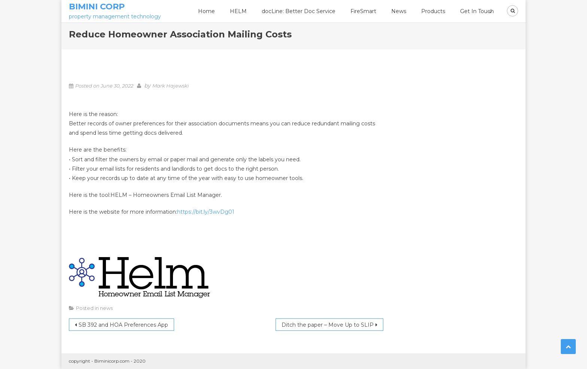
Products (433, 11)
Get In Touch (477, 11)
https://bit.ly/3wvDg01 (205, 211)
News (398, 11)
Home (206, 11)
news (106, 308)
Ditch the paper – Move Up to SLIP (328, 324)
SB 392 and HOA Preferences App (123, 324)
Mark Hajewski (170, 86)
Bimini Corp (97, 6)
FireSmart (363, 11)
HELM (238, 11)
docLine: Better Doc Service (298, 11)
